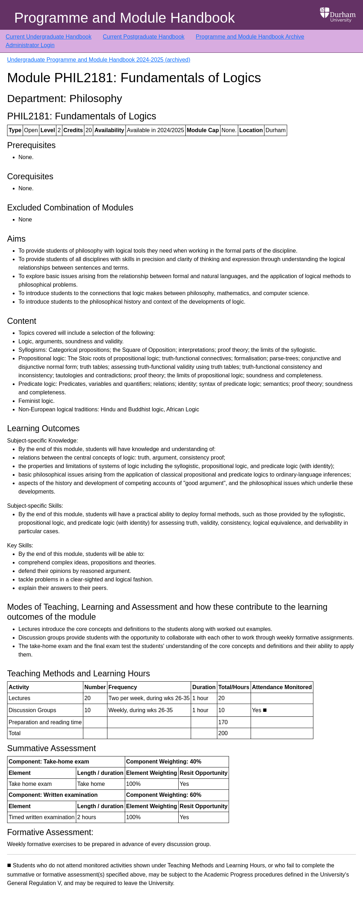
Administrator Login (30, 45)
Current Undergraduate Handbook (48, 37)
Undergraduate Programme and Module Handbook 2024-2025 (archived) (98, 60)
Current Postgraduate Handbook (143, 37)
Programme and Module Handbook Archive (250, 37)
